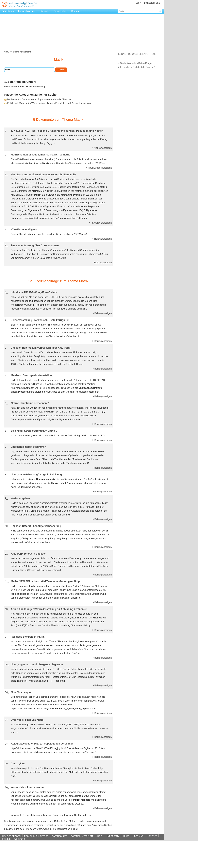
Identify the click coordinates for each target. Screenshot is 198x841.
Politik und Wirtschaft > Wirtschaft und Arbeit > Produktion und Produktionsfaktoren (49, 103)
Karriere (75, 11)
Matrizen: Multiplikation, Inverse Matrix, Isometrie (40, 154)
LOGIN (138, 3)
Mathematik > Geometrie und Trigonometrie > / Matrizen (39, 99)
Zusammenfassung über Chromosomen (35, 245)
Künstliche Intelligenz (24, 229)
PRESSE (6, 839)
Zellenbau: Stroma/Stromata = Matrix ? (34, 430)
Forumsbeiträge (37, 86)
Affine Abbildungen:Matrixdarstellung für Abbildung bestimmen (49, 609)
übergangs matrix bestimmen (28, 446)
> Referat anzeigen (102, 239)
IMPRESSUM (113, 836)
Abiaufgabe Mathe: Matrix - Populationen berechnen (42, 743)
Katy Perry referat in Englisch (28, 553)
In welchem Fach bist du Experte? (137, 67)
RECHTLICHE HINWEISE (36, 836)
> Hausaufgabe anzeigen (99, 168)
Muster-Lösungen (27, 11)
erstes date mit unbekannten (28, 787)
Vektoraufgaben (20, 498)
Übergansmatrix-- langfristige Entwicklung (36, 474)
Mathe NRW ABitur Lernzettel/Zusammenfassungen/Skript (46, 581)
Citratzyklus (18, 763)
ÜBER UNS (138, 836)
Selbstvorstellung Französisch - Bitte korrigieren (40, 320)
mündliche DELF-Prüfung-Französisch (34, 292)
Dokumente (12, 86)
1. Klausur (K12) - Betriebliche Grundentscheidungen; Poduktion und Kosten (57, 130)
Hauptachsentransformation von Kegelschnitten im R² (43, 174)
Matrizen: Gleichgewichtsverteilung (32, 375)
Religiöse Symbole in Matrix (28, 636)
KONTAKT (152, 836)
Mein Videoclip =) (21, 692)
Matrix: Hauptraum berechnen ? (30, 403)
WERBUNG (19, 839)
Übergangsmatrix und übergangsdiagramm (37, 664)
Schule (7, 52)
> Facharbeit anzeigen (100, 223)
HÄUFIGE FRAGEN (11, 836)
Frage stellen (60, 11)
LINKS (126, 836)
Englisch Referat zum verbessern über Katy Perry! (41, 347)
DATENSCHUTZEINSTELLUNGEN (87, 836)
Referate (44, 11)
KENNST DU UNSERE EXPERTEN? (137, 54)
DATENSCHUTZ (59, 836)
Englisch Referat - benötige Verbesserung (36, 526)
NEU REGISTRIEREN (152, 3)
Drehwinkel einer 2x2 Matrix (27, 719)
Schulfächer (8, 11)
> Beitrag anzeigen (102, 313)
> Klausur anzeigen (102, 148)
